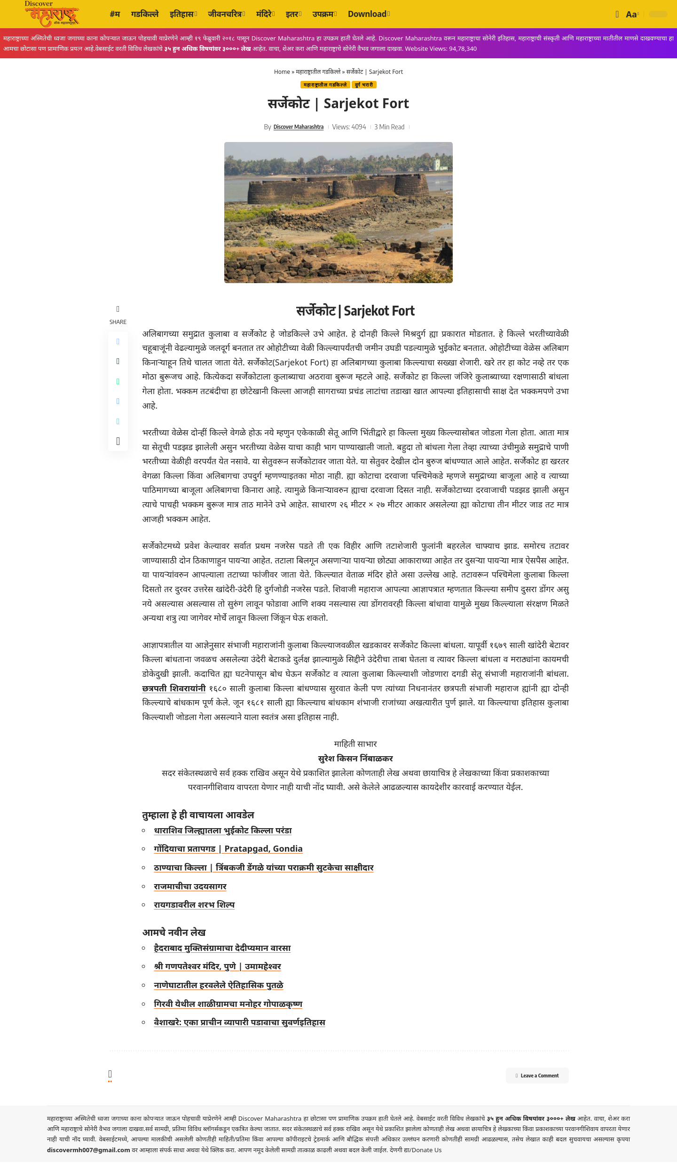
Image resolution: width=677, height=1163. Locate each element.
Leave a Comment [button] (527, 1077)
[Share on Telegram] (119, 411)
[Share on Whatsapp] (119, 389)
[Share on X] (119, 366)
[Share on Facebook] (119, 343)
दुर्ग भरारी (366, 85)
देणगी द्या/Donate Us (416, 1151)
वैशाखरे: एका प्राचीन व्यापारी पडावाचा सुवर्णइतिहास (242, 1023)
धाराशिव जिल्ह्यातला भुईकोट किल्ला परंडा (225, 831)
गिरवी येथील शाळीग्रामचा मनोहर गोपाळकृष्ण (231, 1004)
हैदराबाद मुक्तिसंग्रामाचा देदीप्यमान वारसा (225, 948)
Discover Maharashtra (298, 127)
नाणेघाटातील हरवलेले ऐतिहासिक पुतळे (221, 985)
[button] (617, 14)
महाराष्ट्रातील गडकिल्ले (318, 72)
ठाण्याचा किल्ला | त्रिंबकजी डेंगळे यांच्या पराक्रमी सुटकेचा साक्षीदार (266, 868)
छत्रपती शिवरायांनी (176, 689)
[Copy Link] (119, 434)
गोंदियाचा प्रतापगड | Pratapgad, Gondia (231, 849)
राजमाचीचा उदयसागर (193, 887)
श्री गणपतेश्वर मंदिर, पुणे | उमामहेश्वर (220, 967)
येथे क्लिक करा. (219, 1151)
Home (282, 72)
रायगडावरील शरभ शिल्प (197, 905)
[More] (119, 456)
